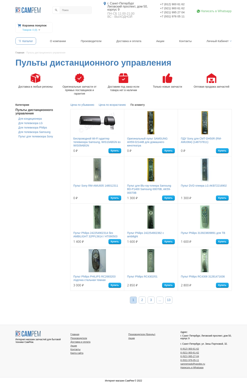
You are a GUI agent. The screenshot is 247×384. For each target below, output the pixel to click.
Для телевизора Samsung (34, 132)
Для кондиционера (30, 118)
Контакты (185, 41)
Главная (74, 334)
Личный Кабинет (217, 41)
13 (169, 300)
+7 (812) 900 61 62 (172, 4)
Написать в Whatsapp (216, 11)
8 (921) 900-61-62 (189, 352)
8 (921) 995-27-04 (189, 356)
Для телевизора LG (30, 123)
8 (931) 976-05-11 (189, 360)
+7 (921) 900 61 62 (172, 8)
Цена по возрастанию (112, 104)
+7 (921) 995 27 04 (172, 12)
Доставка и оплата (128, 41)
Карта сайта (76, 353)
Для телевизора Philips (32, 127)
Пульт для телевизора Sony (35, 136)
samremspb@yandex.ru (192, 364)
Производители (91, 41)
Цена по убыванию (82, 104)
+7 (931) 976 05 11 (172, 16)
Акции (160, 41)
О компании (58, 41)
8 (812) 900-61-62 (189, 349)
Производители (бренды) (141, 334)
